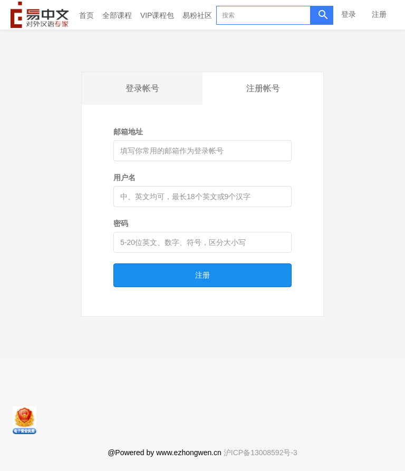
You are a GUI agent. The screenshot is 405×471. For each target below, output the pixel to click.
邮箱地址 (128, 131)
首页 (86, 15)
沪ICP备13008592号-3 (260, 452)
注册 (379, 14)
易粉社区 (197, 15)
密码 (120, 223)
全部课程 (117, 15)
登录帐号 (142, 88)
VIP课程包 (157, 15)
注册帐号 (263, 88)
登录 (348, 14)
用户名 (124, 177)
